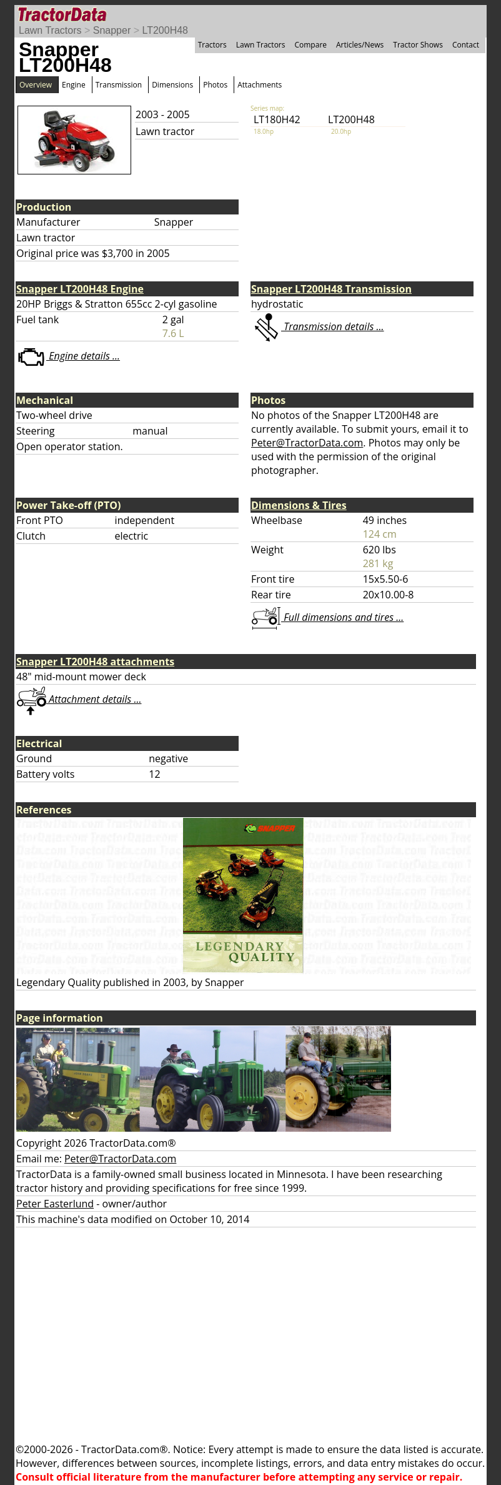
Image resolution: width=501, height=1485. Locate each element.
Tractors (212, 44)
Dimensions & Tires (299, 505)
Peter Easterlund (55, 1204)
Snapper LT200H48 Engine (80, 289)
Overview (35, 84)
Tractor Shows (418, 44)
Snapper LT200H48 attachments (95, 661)
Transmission (119, 84)
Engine (74, 84)
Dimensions (172, 84)
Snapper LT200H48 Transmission (331, 289)
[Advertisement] (250, 1334)
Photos (215, 84)
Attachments (259, 84)
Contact (465, 44)
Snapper (112, 30)
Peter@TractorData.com (307, 443)
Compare (310, 44)
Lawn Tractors (50, 30)
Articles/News (360, 44)
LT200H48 (165, 30)
